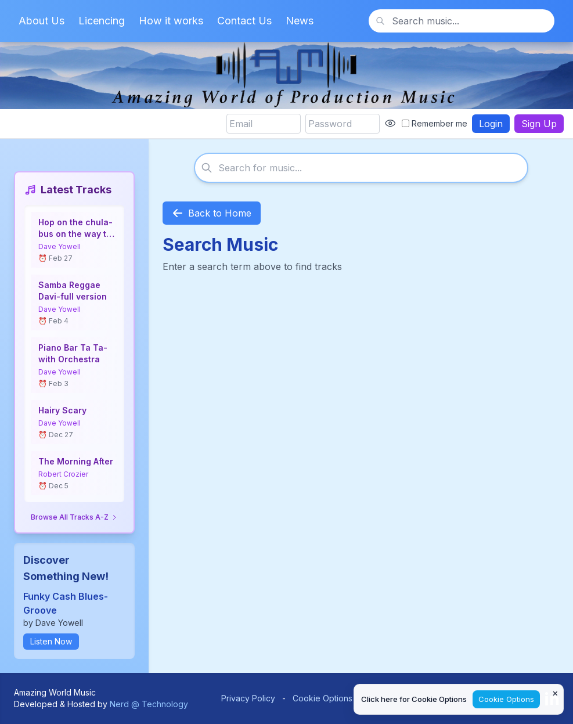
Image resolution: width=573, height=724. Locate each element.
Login (491, 123)
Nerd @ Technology (149, 704)
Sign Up (539, 123)
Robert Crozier (63, 474)
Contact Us (244, 21)
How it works (171, 21)
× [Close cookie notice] (555, 692)
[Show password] (390, 124)
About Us (41, 21)
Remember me (434, 123)
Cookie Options (322, 698)
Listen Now (51, 641)
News (299, 21)
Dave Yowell (59, 246)
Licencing (101, 21)
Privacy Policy (248, 698)
